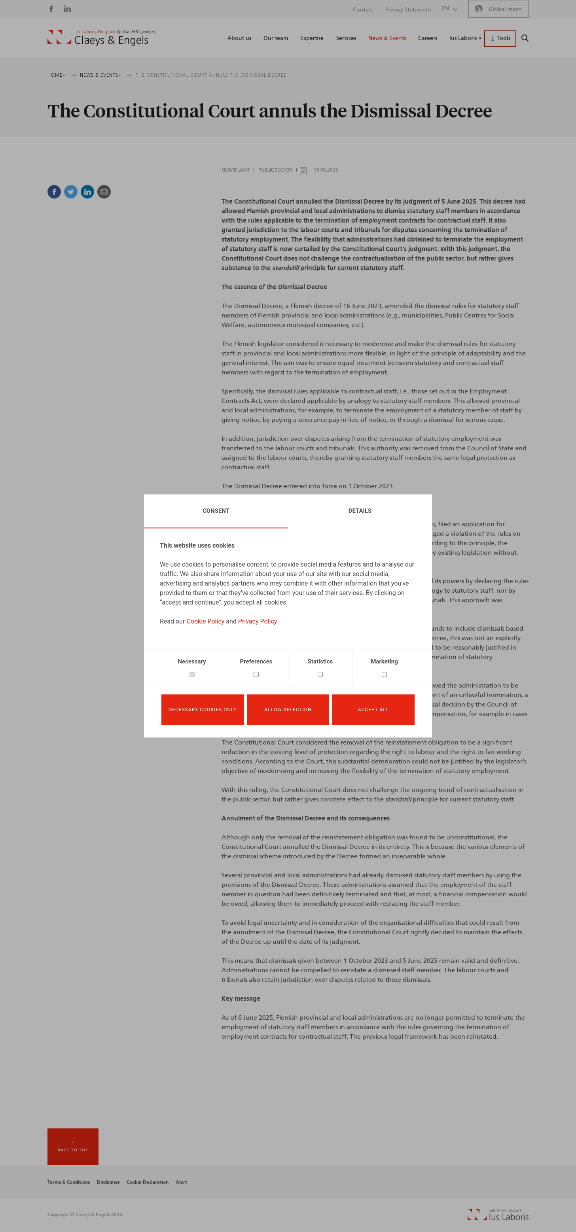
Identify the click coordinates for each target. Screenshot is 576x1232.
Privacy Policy (257, 621)
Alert (181, 1182)
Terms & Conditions (68, 1182)
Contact (363, 10)
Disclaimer (108, 1182)
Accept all (373, 709)
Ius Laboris (463, 38)
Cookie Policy (205, 621)
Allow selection (287, 709)
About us (239, 38)
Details (360, 510)
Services (346, 38)
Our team (275, 38)
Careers (427, 38)
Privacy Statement (408, 10)
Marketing (384, 661)
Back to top (73, 1150)
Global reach (505, 9)
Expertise (312, 38)
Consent (216, 510)
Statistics (320, 661)
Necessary (192, 661)
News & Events (387, 38)
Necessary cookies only (203, 709)
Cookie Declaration (148, 1182)
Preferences (256, 661)
